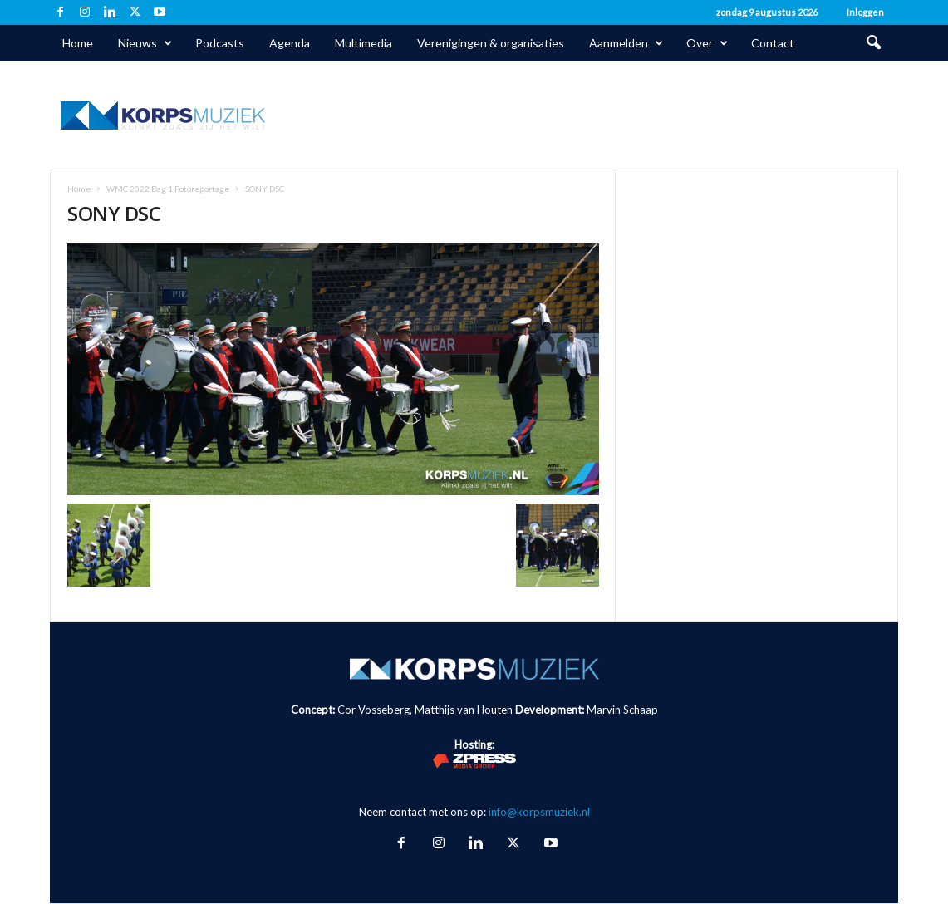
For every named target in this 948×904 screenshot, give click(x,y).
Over (707, 43)
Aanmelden (626, 43)
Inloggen (865, 12)
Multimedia (363, 43)
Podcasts (219, 43)
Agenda (289, 43)
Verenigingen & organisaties (490, 43)
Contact (772, 43)
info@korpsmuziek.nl (539, 811)
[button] (873, 43)
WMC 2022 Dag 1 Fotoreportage (167, 189)
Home (77, 43)
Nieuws (145, 43)
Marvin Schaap (622, 709)
